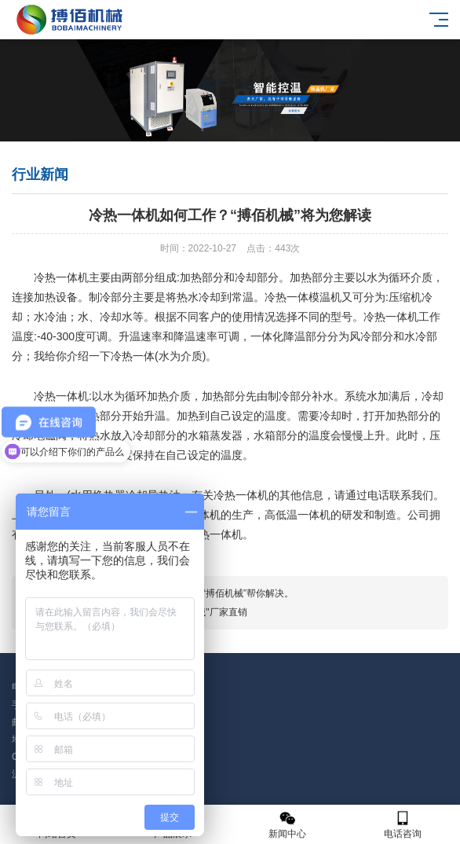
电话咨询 (403, 824)
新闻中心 (287, 824)
